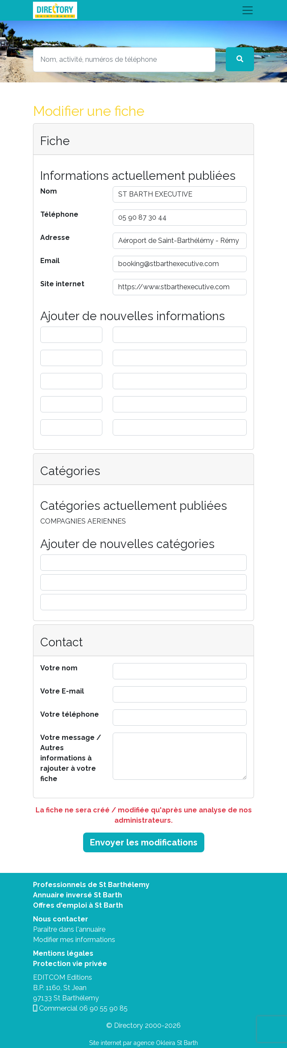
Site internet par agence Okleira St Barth (143, 1042)
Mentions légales (63, 953)
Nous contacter (60, 919)
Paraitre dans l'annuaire (69, 929)
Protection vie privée (70, 964)
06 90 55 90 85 (103, 1008)
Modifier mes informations (74, 940)
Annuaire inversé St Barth (77, 895)
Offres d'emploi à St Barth (78, 905)
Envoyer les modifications (143, 842)
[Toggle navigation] (143, 10)
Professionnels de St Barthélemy (91, 885)
